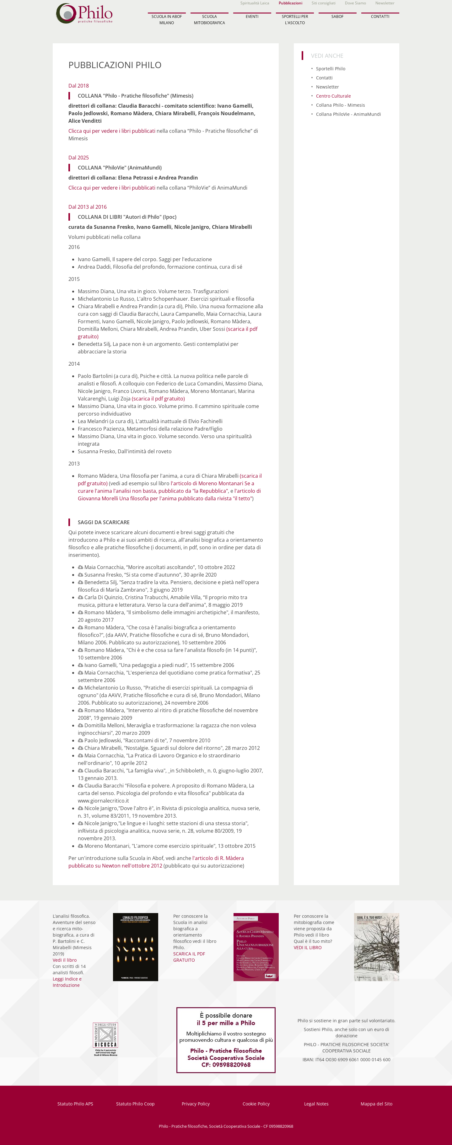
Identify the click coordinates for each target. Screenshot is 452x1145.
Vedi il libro (65, 960)
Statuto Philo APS (75, 1104)
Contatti (324, 78)
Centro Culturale (333, 96)
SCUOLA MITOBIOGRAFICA (209, 19)
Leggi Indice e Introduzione (67, 982)
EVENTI (252, 16)
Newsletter (385, 3)
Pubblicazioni (290, 3)
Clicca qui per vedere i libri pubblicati (111, 130)
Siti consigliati (324, 3)
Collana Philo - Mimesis (340, 105)
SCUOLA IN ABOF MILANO (167, 19)
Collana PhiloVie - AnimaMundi (348, 114)
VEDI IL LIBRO (308, 947)
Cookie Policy (256, 1104)
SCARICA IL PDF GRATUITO (189, 957)
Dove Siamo (355, 3)
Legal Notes (316, 1104)
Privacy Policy (196, 1104)
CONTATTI (380, 16)
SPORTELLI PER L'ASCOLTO (295, 19)
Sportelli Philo (330, 69)
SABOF (337, 16)
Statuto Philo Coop (135, 1104)
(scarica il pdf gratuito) (158, 398)
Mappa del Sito (376, 1104)
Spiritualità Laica (254, 3)
